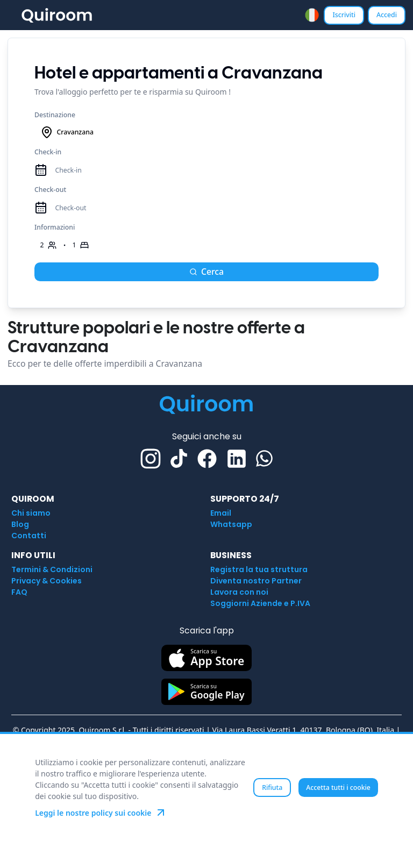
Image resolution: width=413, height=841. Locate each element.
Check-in (47, 151)
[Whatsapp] (264, 458)
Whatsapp (231, 524)
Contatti (28, 535)
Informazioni (54, 227)
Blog (20, 524)
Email (220, 513)
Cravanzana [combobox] (67, 132)
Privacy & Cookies (46, 580)
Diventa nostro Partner (256, 580)
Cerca (206, 271)
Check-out (50, 189)
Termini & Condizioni (51, 569)
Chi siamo (31, 513)
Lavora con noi (239, 592)
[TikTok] (178, 458)
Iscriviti (343, 14)
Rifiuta (272, 787)
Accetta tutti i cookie (338, 787)
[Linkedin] (236, 458)
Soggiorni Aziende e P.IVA (260, 603)
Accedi (386, 14)
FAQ (19, 592)
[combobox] (312, 15)
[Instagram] (150, 458)
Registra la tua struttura (259, 569)
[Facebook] (207, 458)
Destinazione (54, 114)
